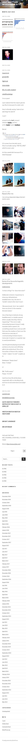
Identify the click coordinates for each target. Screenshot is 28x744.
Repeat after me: (7, 194)
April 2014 (5, 668)
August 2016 (5, 582)
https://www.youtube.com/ (13, 444)
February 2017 (6, 564)
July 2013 (4, 696)
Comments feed (6, 727)
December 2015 (6, 607)
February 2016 (6, 600)
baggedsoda (5, 73)
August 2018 (5, 508)
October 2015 (5, 613)
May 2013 (4, 702)
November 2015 (6, 610)
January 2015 (5, 640)
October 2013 (5, 686)
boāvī (8, 125)
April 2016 (5, 594)
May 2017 (4, 554)
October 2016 (5, 576)
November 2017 (6, 536)
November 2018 (6, 499)
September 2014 (6, 653)
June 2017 (4, 551)
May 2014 (4, 665)
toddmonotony (6, 287)
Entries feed (5, 723)
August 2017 (5, 545)
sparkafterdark (6, 394)
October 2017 (5, 539)
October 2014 (5, 650)
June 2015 (5, 625)
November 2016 (6, 573)
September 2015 (6, 616)
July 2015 (4, 622)
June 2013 (4, 699)
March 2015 (5, 634)
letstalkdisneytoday (8, 398)
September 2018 (6, 505)
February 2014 (6, 674)
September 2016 (6, 579)
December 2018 (6, 496)
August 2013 (5, 693)
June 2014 (5, 662)
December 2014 (6, 643)
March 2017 (5, 561)
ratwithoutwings (7, 94)
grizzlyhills (5, 77)
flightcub (5, 81)
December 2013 (6, 680)
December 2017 (6, 533)
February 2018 (6, 527)
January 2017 (5, 567)
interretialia (5, 85)
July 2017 (4, 548)
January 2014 (5, 677)
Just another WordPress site (11, 3)
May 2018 (4, 518)
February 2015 (6, 637)
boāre (10, 122)
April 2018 (5, 521)
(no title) (4, 468)
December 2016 (6, 570)
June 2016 (5, 588)
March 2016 (5, 597)
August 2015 (5, 619)
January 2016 (5, 604)
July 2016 (4, 585)
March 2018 (5, 524)
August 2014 (5, 656)
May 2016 (4, 591)
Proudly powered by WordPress (10, 740)
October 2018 (5, 502)
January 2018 (5, 530)
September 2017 (6, 542)
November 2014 (6, 646)
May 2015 (4, 628)
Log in (3, 720)
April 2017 (4, 558)
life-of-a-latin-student (9, 90)
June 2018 (5, 515)
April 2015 (5, 631)
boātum (17, 125)
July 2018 (4, 511)
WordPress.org (6, 730)
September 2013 (6, 689)
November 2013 (6, 683)
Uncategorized (6, 711)
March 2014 (5, 671)
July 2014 (4, 659)
